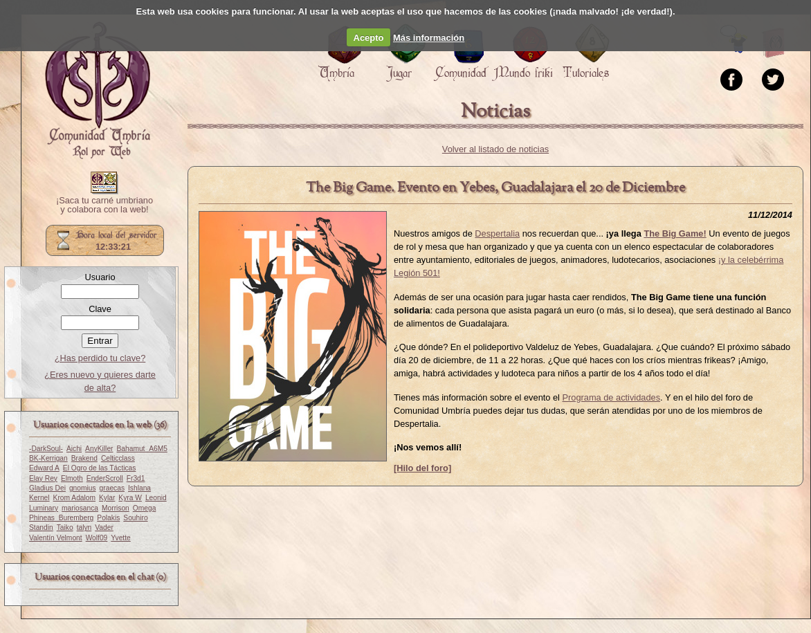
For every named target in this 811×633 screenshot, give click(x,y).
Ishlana (139, 488)
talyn (84, 527)
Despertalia (497, 233)
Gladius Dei (47, 488)
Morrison (115, 508)
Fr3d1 (136, 478)
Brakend (84, 458)
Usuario (99, 277)
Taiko (65, 527)
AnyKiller (99, 448)
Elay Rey (43, 478)
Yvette (120, 538)
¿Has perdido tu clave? (100, 358)
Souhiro (135, 518)
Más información (428, 38)
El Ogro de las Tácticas (99, 468)
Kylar (107, 498)
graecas (112, 488)
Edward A (44, 468)
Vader (104, 527)
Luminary (43, 508)
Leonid (156, 498)
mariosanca (80, 508)
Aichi (74, 448)
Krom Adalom (74, 498)
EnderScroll (104, 478)
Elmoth (72, 478)
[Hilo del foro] (422, 468)
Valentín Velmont (55, 538)
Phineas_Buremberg (61, 518)
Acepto (369, 38)
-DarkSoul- (46, 448)
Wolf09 (97, 538)
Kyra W (130, 498)
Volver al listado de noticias (495, 149)
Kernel (39, 498)
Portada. (97, 90)
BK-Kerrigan (48, 458)
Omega (144, 508)
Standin (41, 527)
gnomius (82, 488)
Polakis (108, 518)
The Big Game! (675, 233)
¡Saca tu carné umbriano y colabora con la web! (104, 205)
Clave (100, 309)
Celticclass (118, 458)
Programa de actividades (612, 397)
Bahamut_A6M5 (142, 448)
